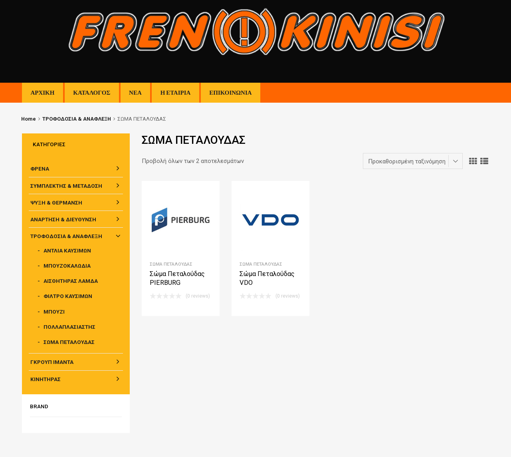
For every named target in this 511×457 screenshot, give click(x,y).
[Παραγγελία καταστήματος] (413, 161)
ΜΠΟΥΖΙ (54, 311)
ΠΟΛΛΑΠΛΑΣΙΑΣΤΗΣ (69, 327)
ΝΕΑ (135, 92)
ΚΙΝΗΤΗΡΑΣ (45, 379)
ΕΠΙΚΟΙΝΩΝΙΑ (230, 92)
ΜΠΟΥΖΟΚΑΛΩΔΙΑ (67, 265)
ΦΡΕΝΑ (39, 168)
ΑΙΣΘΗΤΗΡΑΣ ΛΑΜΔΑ (71, 281)
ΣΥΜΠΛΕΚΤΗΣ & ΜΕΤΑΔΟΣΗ (66, 186)
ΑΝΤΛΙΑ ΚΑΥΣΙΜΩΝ (67, 250)
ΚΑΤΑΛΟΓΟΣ (91, 92)
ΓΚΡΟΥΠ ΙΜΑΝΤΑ (51, 362)
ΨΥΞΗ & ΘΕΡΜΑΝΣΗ (56, 202)
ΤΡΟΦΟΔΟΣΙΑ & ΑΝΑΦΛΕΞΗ (76, 119)
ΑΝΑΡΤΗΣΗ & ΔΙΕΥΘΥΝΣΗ (63, 219)
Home (28, 119)
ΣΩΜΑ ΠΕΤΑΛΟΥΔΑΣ (171, 264)
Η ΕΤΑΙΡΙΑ (175, 92)
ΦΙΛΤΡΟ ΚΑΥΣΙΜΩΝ (68, 296)
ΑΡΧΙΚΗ (42, 92)
